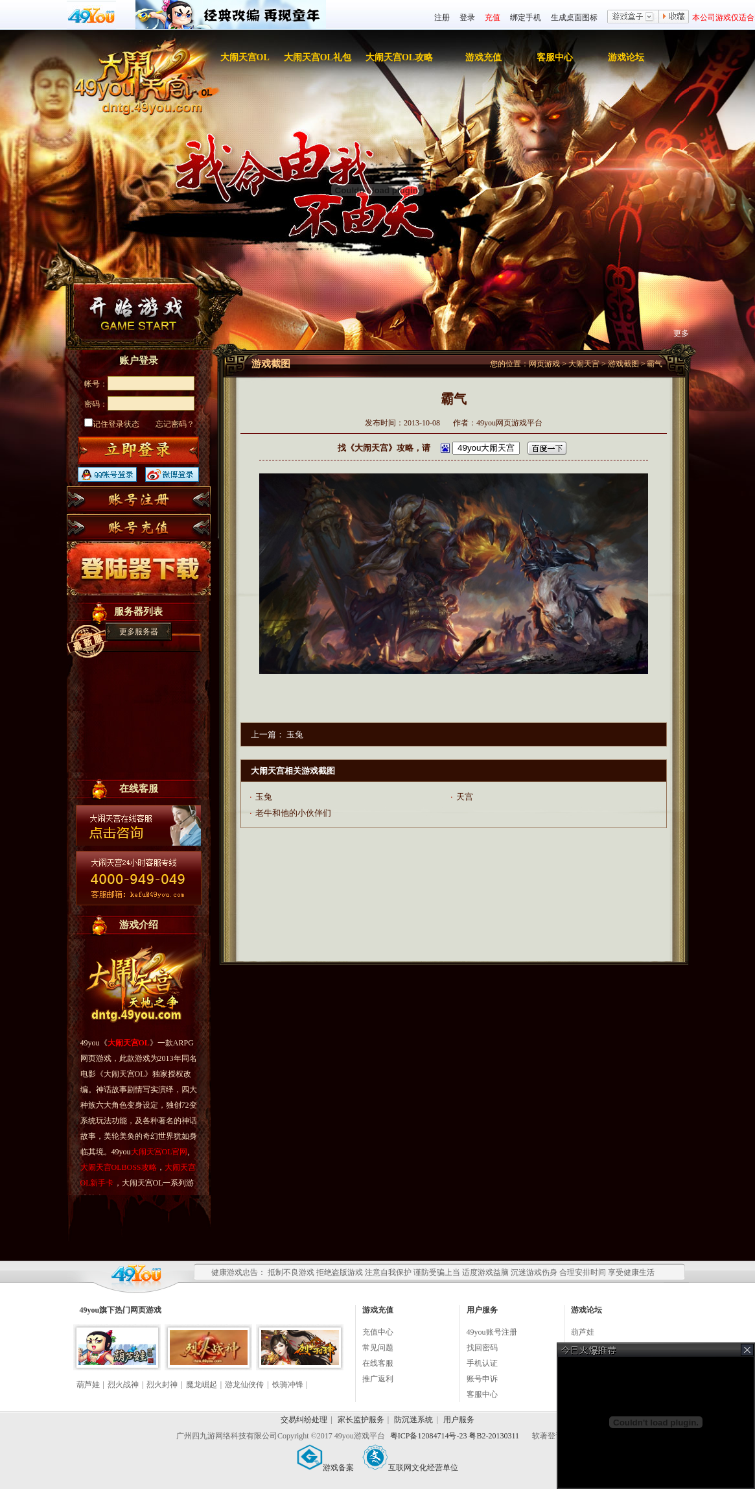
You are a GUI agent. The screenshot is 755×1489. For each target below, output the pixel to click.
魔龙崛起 (201, 1384)
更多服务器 (138, 631)
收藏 (674, 17)
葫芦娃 (88, 1384)
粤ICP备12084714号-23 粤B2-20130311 (455, 1435)
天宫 (464, 797)
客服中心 (555, 57)
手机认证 (482, 1363)
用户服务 (458, 1419)
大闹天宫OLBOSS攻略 (118, 1167)
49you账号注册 (492, 1332)
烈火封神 (162, 1384)
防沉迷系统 (413, 1419)
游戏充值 (483, 57)
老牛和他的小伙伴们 (293, 813)
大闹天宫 (583, 363)
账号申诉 (482, 1378)
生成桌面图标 (574, 17)
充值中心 (377, 1332)
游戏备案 (325, 1467)
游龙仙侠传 (244, 1384)
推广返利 (377, 1378)
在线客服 (377, 1363)
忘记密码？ (175, 424)
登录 (467, 17)
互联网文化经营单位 (410, 1467)
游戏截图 (623, 363)
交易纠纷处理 (304, 1419)
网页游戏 (544, 363)
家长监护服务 (361, 1419)
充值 (492, 17)
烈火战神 (123, 1384)
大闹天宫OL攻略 (399, 57)
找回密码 (482, 1347)
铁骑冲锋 (287, 1384)
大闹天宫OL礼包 (317, 57)
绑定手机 (525, 17)
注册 (442, 17)
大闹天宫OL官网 (159, 1151)
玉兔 (294, 734)
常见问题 (377, 1347)
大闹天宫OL (245, 57)
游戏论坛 (626, 57)
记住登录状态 (111, 424)
